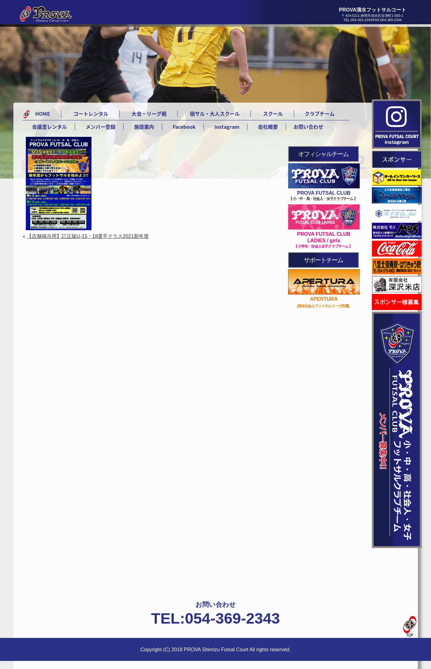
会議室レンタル (49, 126)
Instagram (226, 126)
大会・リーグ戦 (149, 113)
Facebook (184, 126)
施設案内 (144, 126)
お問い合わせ (308, 126)
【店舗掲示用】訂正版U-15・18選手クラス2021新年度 (88, 236)
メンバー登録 (100, 126)
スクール (273, 113)
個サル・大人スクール (215, 113)
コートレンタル (90, 113)
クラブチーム (320, 113)
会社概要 (268, 126)
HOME (42, 113)
